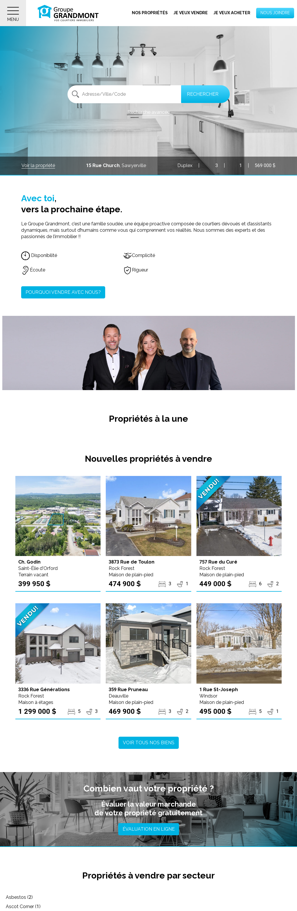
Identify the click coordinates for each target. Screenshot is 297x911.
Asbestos (19, 897)
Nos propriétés (150, 12)
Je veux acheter (232, 12)
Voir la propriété (38, 165)
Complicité (139, 255)
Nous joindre (275, 12)
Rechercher (202, 94)
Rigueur (135, 270)
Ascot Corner (118, 897)
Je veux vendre (191, 12)
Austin (206, 897)
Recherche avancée (148, 112)
